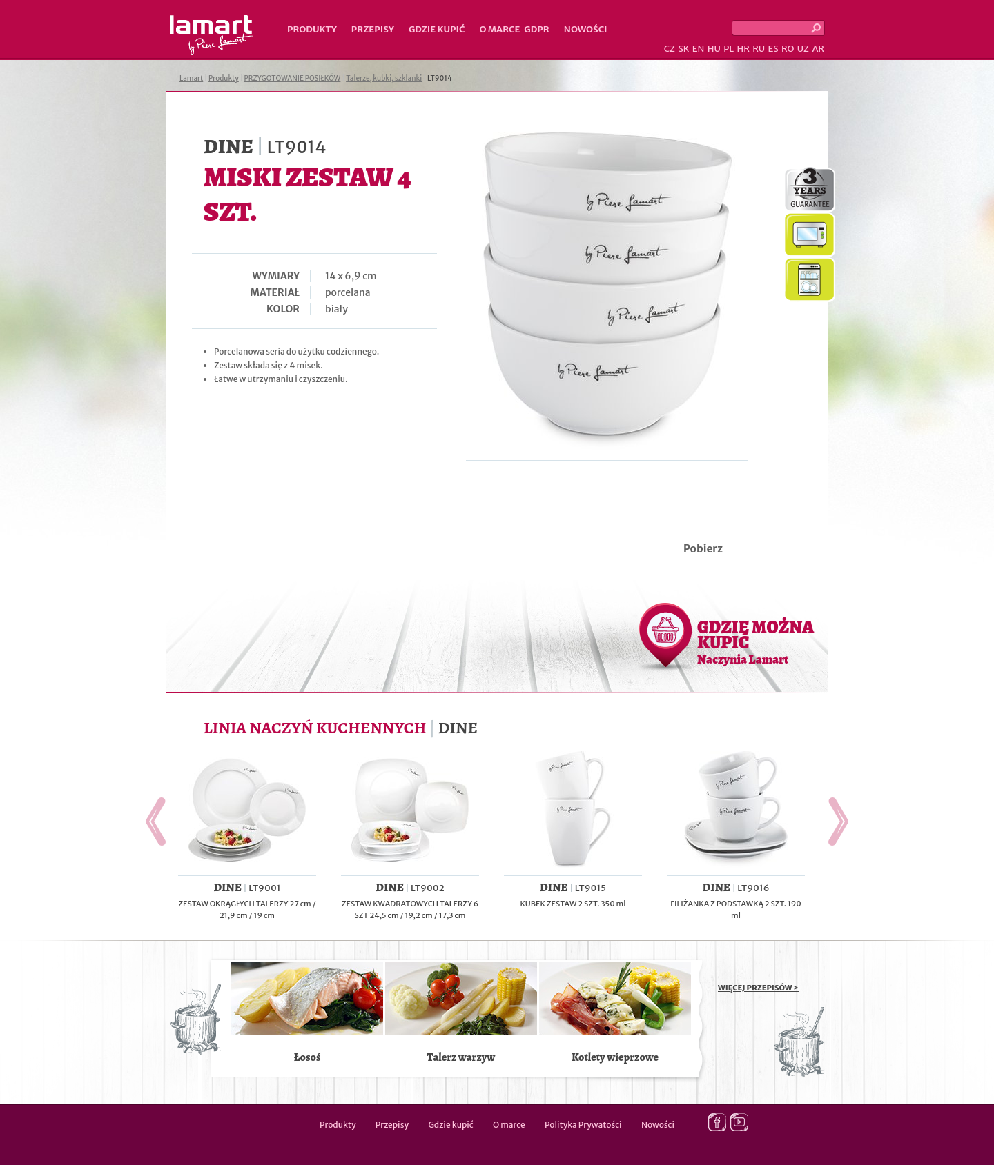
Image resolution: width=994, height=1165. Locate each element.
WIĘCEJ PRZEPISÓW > (758, 988)
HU (714, 48)
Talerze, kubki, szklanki (384, 78)
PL (728, 48)
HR (743, 48)
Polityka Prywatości (583, 1124)
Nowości (585, 29)
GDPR (536, 29)
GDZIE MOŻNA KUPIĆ (755, 641)
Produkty (312, 29)
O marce (499, 29)
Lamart (211, 35)
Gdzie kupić (437, 29)
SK (683, 48)
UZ (803, 48)
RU (758, 48)
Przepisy (372, 29)
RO (787, 48)
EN (698, 48)
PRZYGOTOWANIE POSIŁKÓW (292, 78)
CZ (669, 48)
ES (773, 48)
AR (818, 48)
